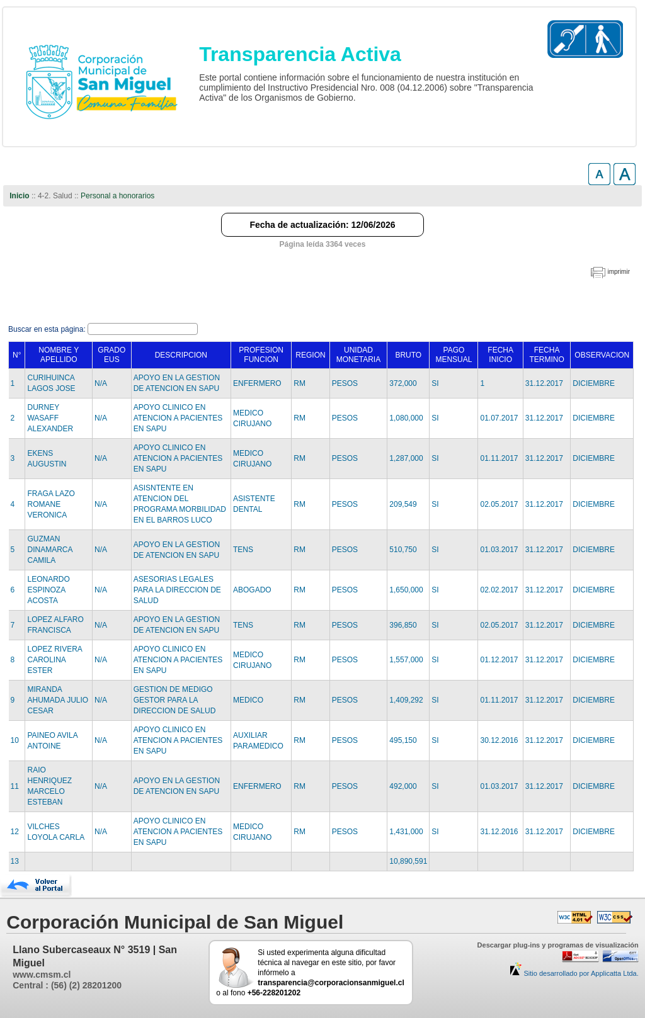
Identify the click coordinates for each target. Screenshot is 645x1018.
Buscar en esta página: (48, 329)
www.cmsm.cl (42, 975)
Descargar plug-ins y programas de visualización (558, 945)
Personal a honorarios (117, 195)
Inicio (19, 195)
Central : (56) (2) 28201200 (67, 985)
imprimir (618, 271)
